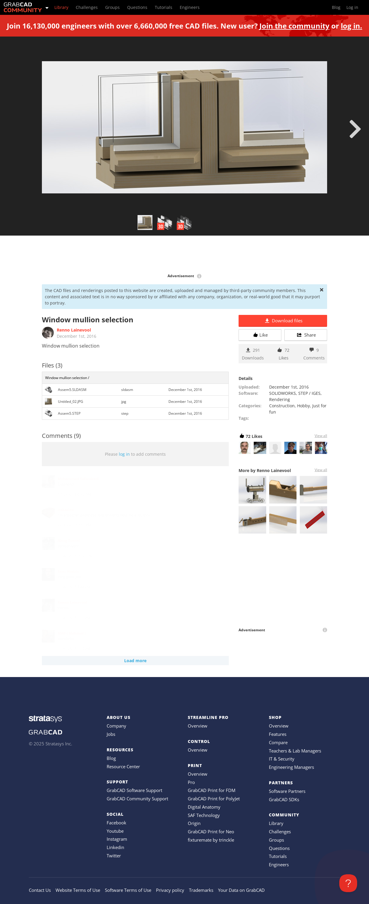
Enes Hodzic (68, 571)
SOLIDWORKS (282, 393)
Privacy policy (170, 890)
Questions (279, 848)
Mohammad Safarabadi (78, 478)
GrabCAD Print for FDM (211, 790)
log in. (351, 26)
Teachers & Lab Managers (295, 751)
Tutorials (278, 856)
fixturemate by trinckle (211, 840)
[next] (355, 129)
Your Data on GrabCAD (241, 890)
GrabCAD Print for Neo (211, 831)
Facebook (116, 823)
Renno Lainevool (74, 330)
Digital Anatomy (204, 807)
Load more (135, 660)
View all (321, 435)
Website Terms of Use (78, 890)
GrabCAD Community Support (137, 799)
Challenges (280, 831)
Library (276, 823)
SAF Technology (204, 815)
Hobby (303, 405)
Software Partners (287, 791)
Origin (194, 823)
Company (116, 726)
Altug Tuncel (69, 540)
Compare (278, 742)
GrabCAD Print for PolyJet (214, 799)
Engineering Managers (291, 767)
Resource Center (123, 766)
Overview (197, 726)
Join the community (294, 26)
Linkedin (115, 847)
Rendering (279, 399)
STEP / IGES (309, 393)
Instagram (117, 839)
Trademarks (201, 890)
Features (277, 734)
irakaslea (66, 509)
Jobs (111, 734)
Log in (352, 7)
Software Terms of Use (128, 890)
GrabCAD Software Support (134, 790)
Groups (276, 840)
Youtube (115, 831)
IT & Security (281, 759)
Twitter (114, 856)
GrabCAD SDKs (284, 799)
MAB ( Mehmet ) (72, 633)
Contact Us (40, 890)
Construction (282, 405)
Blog (111, 758)
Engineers (279, 864)
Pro (191, 782)
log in (124, 454)
